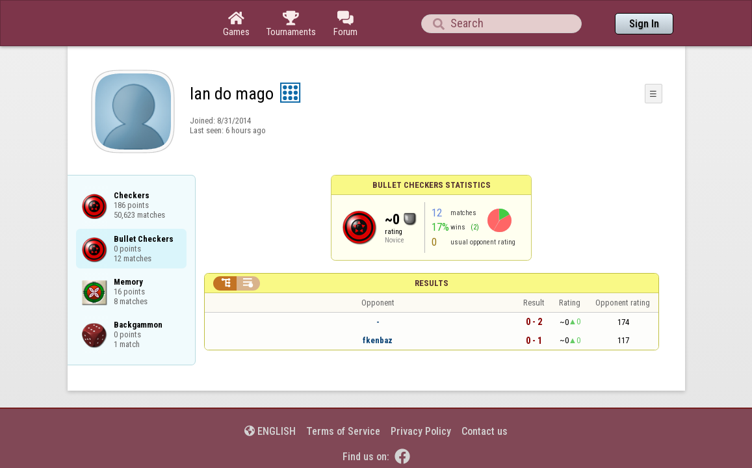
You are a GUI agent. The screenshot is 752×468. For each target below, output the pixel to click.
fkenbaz (378, 304)
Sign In (644, 24)
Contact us (484, 395)
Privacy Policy (421, 395)
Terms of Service (343, 395)
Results (431, 247)
